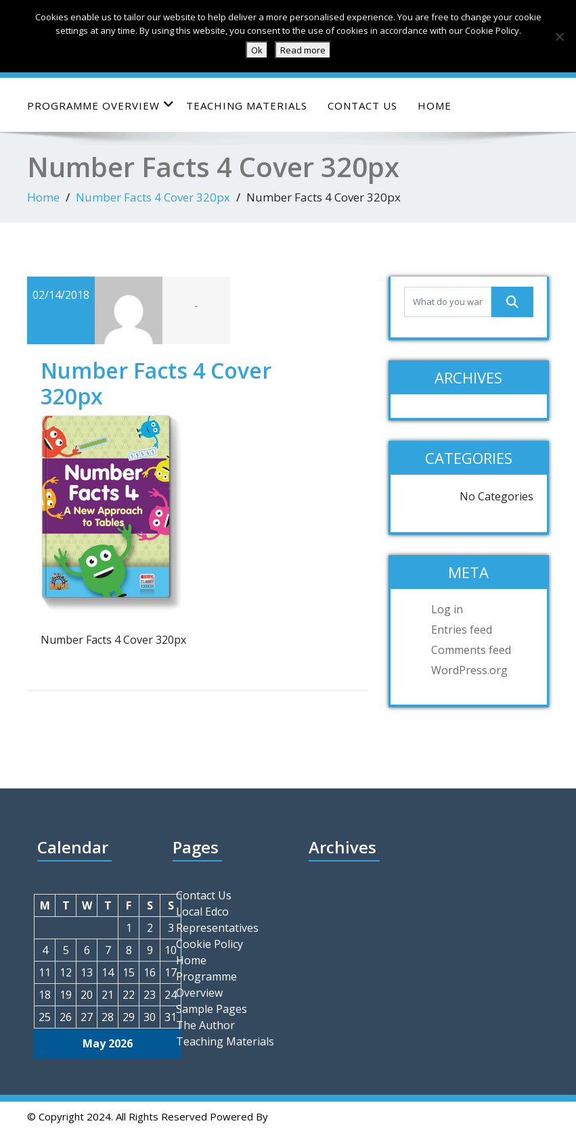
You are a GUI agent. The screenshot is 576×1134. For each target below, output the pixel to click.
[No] (559, 36)
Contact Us (362, 105)
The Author (205, 1025)
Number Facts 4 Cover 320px (153, 197)
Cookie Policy (209, 944)
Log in (447, 609)
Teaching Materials (246, 105)
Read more (303, 50)
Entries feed (461, 629)
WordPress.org (469, 670)
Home (434, 105)
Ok (257, 50)
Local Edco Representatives (217, 919)
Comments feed (471, 650)
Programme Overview (101, 105)
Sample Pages (211, 1008)
